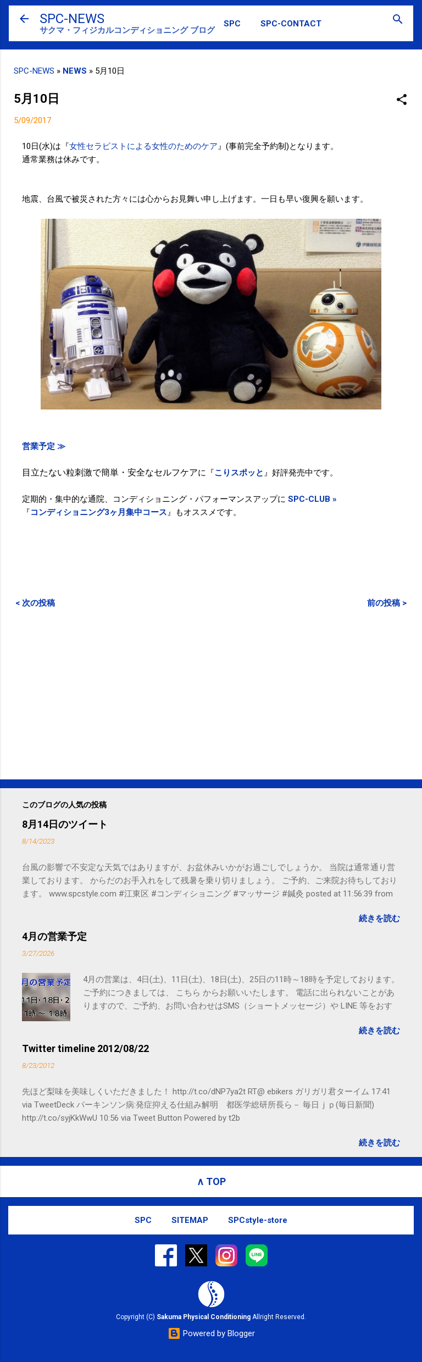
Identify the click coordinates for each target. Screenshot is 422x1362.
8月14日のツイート (65, 824)
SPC (232, 24)
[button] (401, 100)
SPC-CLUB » (312, 499)
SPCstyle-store (257, 1220)
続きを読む (379, 918)
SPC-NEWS (72, 18)
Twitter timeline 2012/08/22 (85, 1048)
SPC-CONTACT (290, 24)
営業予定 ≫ (43, 446)
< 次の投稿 (35, 603)
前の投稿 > (387, 603)
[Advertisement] (211, 694)
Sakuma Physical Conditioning (204, 1317)
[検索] (397, 20)
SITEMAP (189, 1220)
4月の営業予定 (54, 936)
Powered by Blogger (211, 1333)
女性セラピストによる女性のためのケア (143, 146)
